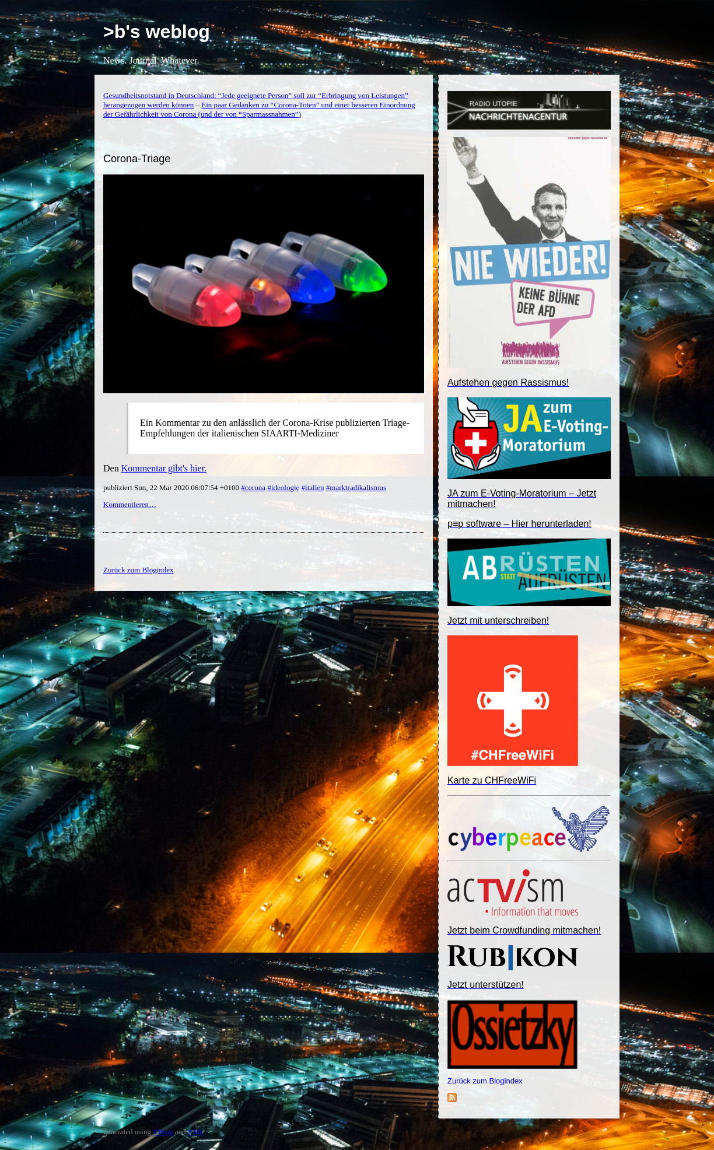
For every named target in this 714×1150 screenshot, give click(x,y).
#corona (253, 487)
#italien (313, 487)
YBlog (163, 1131)
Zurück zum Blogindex (485, 1080)
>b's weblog (156, 31)
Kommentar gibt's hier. (163, 468)
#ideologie (283, 487)
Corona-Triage (136, 159)
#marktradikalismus (356, 487)
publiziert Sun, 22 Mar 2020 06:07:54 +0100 (172, 487)
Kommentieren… (129, 504)
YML (195, 1131)
